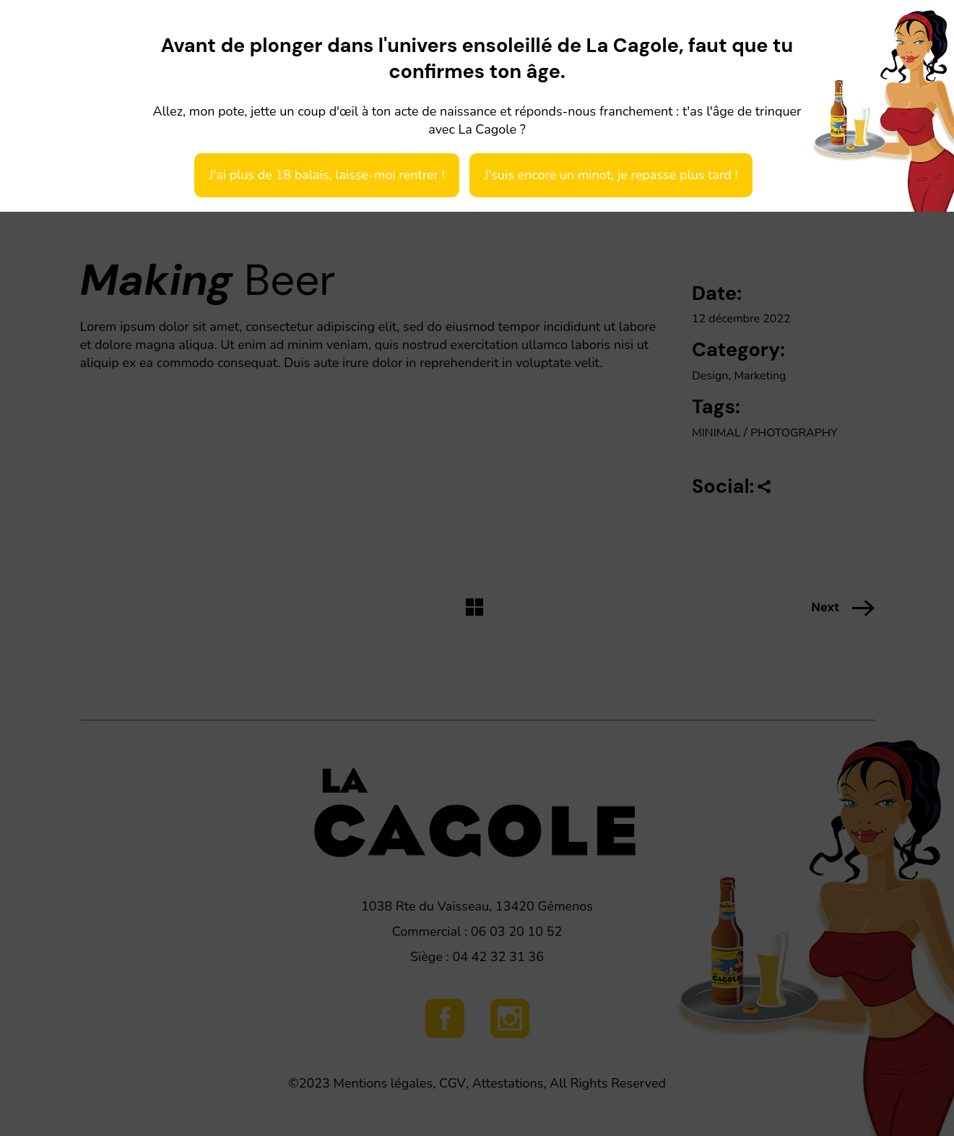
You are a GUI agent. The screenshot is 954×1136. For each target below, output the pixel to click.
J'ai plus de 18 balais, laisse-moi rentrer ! (326, 175)
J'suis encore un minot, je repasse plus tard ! (610, 175)
